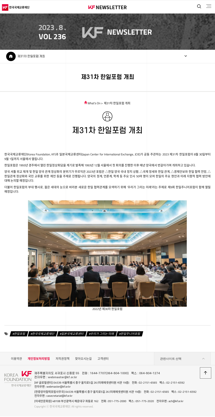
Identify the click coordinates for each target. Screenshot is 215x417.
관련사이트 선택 (182, 359)
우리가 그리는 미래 (102, 334)
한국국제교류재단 (43, 334)
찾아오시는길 (83, 359)
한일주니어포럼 (130, 334)
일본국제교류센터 (72, 334)
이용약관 (16, 359)
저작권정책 (62, 359)
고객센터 (103, 359)
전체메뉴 (208, 6)
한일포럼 (20, 334)
